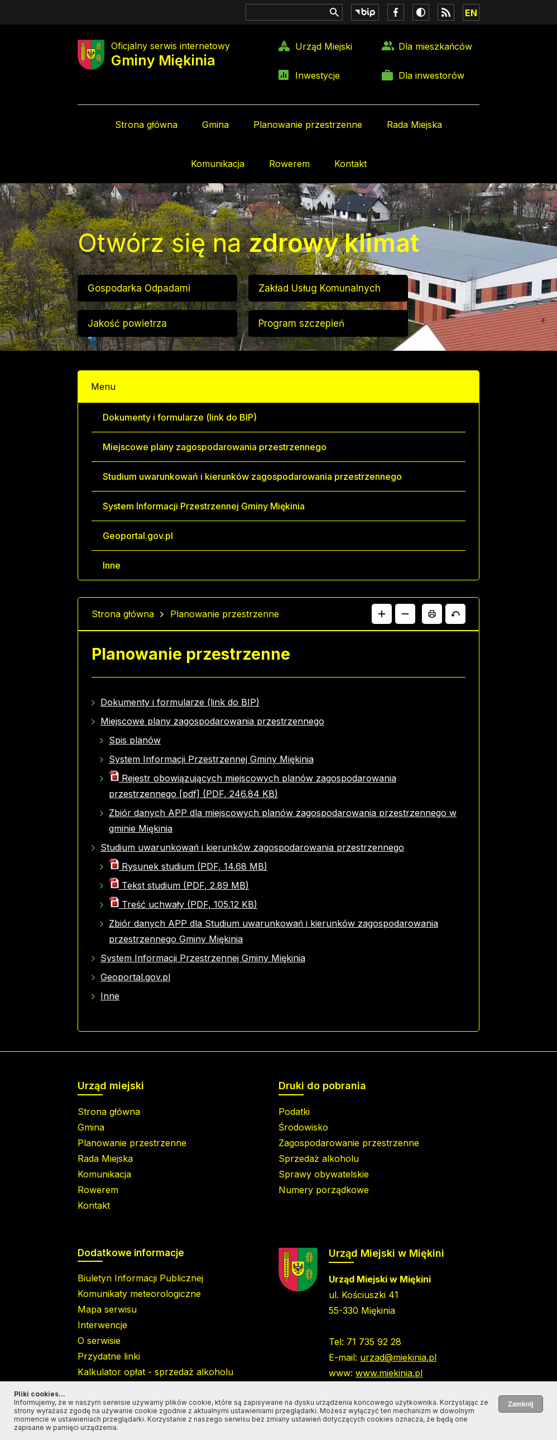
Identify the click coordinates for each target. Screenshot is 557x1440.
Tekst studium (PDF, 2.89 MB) (179, 885)
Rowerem (289, 163)
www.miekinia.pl (389, 1373)
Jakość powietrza (127, 323)
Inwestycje (317, 75)
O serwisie (99, 1340)
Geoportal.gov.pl (138, 535)
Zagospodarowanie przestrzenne (348, 1142)
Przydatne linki (109, 1356)
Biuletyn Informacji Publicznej (140, 1278)
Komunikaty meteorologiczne (139, 1293)
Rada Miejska (414, 124)
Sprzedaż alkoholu (318, 1158)
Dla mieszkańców (435, 46)
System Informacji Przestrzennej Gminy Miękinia (204, 506)
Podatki (294, 1111)
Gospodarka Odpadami (139, 288)
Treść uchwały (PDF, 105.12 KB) (183, 904)
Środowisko (303, 1127)
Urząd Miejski (323, 46)
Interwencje (102, 1325)
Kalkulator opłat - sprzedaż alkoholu (155, 1371)
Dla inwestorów (431, 75)
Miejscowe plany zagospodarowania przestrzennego (214, 446)
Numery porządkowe (323, 1189)
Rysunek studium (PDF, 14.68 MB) (188, 866)
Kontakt (350, 163)
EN (471, 12)
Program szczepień (301, 323)
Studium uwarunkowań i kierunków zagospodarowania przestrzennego (252, 476)
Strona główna (146, 124)
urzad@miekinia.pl (398, 1357)
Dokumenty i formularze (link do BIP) (180, 417)
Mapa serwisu (107, 1309)
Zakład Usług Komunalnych (319, 288)
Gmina (215, 124)
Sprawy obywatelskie (323, 1174)
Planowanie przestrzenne (307, 124)
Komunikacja (217, 163)
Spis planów (135, 740)
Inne (112, 565)
